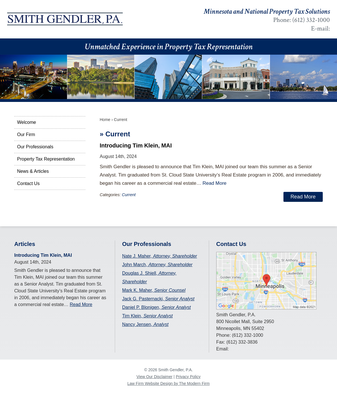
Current (129, 194)
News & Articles (33, 171)
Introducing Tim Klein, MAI (136, 145)
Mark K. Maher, (153, 290)
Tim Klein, (147, 315)
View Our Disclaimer (154, 376)
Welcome (26, 122)
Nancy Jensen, (145, 324)
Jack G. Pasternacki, (158, 298)
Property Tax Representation (46, 159)
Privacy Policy (188, 376)
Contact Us (28, 183)
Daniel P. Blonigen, (156, 307)
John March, (157, 264)
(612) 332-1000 (311, 20)
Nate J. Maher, (159, 256)
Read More (214, 183)
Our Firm (26, 134)
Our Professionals (35, 146)
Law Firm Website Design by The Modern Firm (168, 383)
